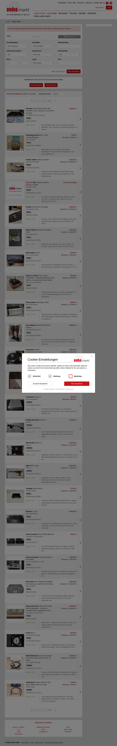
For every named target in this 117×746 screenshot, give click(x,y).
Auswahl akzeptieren (40, 384)
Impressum (69, 389)
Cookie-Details (49, 389)
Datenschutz (59, 389)
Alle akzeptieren (76, 384)
